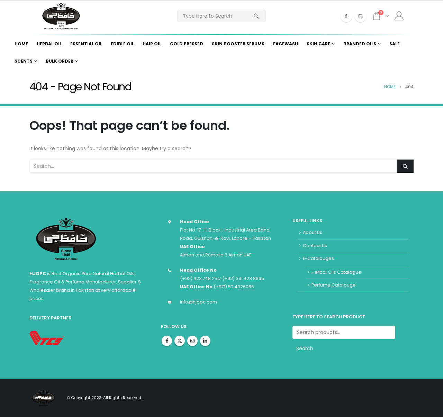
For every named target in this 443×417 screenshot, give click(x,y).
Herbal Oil (49, 44)
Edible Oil (122, 44)
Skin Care (318, 44)
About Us (312, 232)
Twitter (179, 341)
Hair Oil (152, 44)
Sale (394, 44)
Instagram (192, 341)
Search (304, 348)
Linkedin (205, 341)
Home (21, 44)
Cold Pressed (186, 44)
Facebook (167, 341)
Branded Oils (359, 44)
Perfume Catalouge (333, 285)
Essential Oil (86, 44)
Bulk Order (59, 61)
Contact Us (315, 245)
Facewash (285, 44)
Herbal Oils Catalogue (336, 272)
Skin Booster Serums (238, 44)
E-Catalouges (318, 258)
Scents (24, 61)
